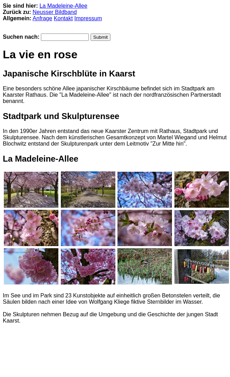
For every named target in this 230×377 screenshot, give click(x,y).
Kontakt (63, 18)
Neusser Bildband (55, 12)
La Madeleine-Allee (63, 6)
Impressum (88, 18)
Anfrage (42, 18)
